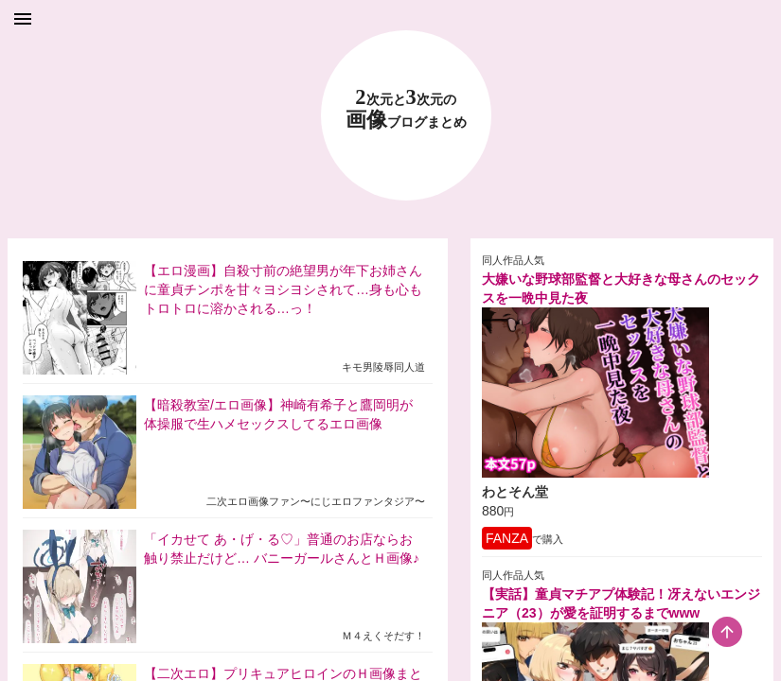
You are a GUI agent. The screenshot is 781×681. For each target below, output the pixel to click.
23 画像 (406, 109)
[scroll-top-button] (727, 632)
